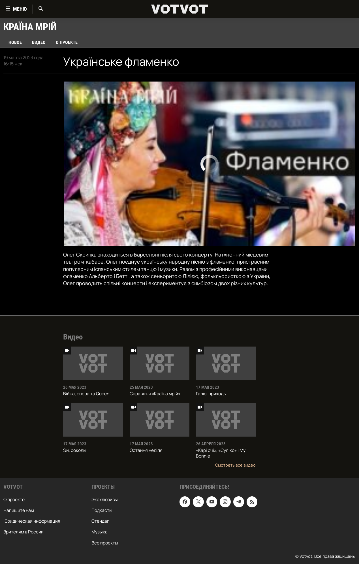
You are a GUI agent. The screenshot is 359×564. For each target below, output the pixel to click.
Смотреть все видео (235, 465)
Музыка (99, 532)
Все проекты (104, 542)
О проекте (67, 42)
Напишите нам (18, 510)
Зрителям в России (23, 532)
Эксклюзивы (104, 499)
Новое (15, 42)
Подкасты (101, 510)
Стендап (100, 521)
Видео (39, 42)
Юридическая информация (31, 521)
